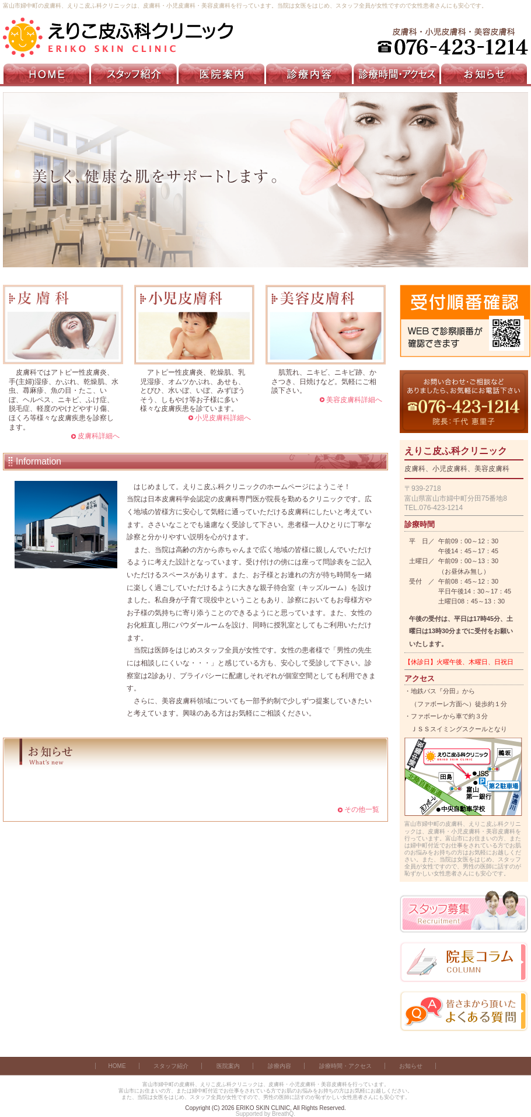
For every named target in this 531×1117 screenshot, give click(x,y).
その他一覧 (361, 809)
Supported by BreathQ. (265, 1114)
